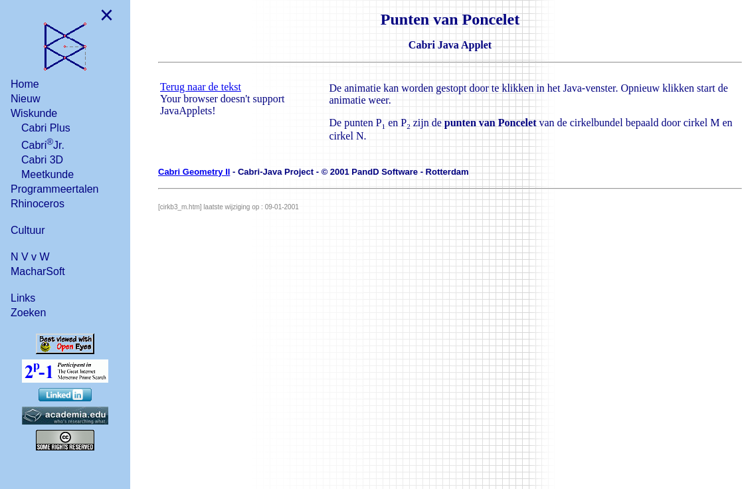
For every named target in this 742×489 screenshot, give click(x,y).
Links (23, 298)
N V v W (30, 256)
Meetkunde (47, 174)
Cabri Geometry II (194, 172)
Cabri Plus (45, 128)
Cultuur (28, 230)
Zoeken (28, 312)
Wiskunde (34, 113)
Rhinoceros (37, 203)
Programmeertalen (55, 189)
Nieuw (25, 98)
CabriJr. (42, 144)
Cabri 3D (42, 159)
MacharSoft (38, 271)
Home (25, 84)
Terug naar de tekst (200, 86)
